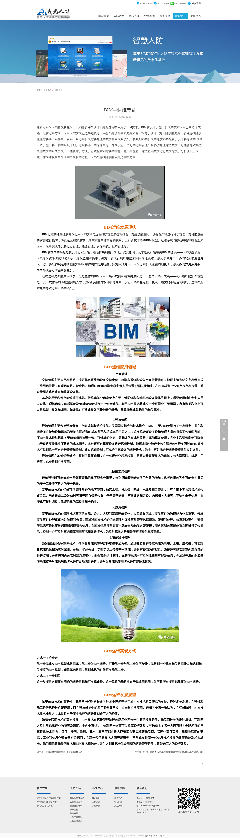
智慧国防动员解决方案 (47, 802)
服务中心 (118, 798)
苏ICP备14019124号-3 (154, 836)
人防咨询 (96, 802)
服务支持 (165, 15)
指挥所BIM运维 (77, 798)
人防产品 (119, 15)
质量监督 (74, 809)
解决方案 (134, 15)
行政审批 (74, 813)
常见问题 (118, 802)
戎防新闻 (96, 806)
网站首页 (103, 15)
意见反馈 (118, 806)
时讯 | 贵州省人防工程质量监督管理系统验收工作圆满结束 (173, 752)
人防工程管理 (76, 817)
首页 (39, 90)
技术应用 (96, 798)
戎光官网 (196, 3)
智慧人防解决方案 (45, 806)
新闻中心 (180, 15)
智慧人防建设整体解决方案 (49, 798)
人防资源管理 (76, 802)
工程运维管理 (76, 821)
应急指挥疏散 (76, 806)
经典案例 (149, 15)
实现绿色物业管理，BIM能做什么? (64, 752)
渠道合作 (195, 15)
